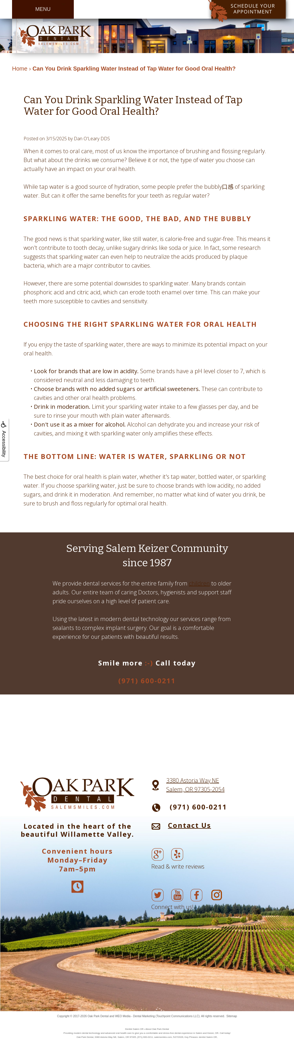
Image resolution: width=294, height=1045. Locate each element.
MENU (43, 9)
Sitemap (232, 1016)
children (199, 583)
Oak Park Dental (98, 1016)
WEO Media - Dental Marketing (135, 1016)
